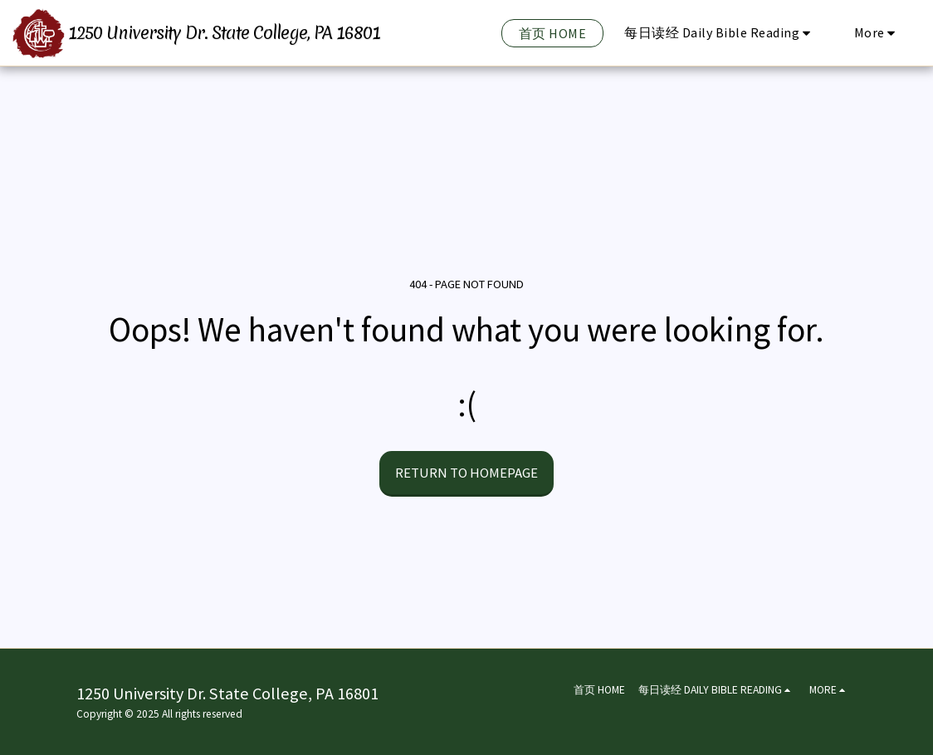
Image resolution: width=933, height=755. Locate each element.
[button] (720, 32)
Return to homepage (466, 472)
